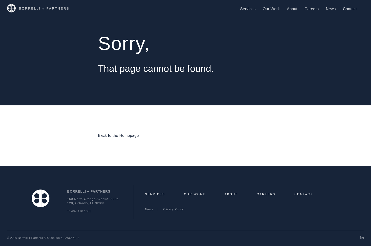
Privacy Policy (173, 209)
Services (248, 9)
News (331, 9)
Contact (350, 9)
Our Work (271, 9)
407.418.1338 (81, 211)
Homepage (129, 136)
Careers (312, 9)
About (292, 9)
